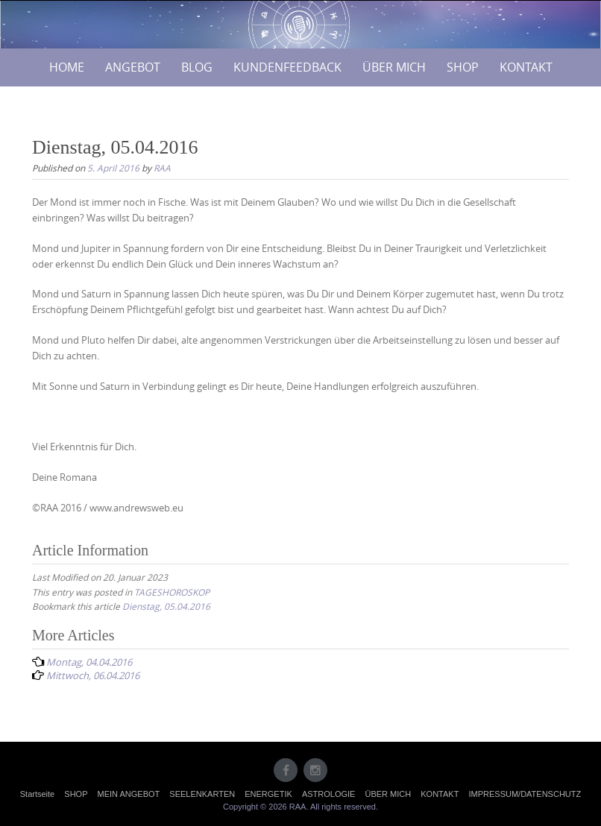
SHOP (463, 67)
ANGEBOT (132, 67)
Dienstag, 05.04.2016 (166, 606)
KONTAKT (526, 67)
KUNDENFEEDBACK (287, 67)
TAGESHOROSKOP (172, 592)
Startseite (37, 793)
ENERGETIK (268, 793)
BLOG (197, 67)
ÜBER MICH (394, 67)
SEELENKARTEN (202, 793)
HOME (66, 67)
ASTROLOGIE (329, 793)
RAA (162, 168)
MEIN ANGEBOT (129, 793)
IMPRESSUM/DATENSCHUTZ (524, 793)
